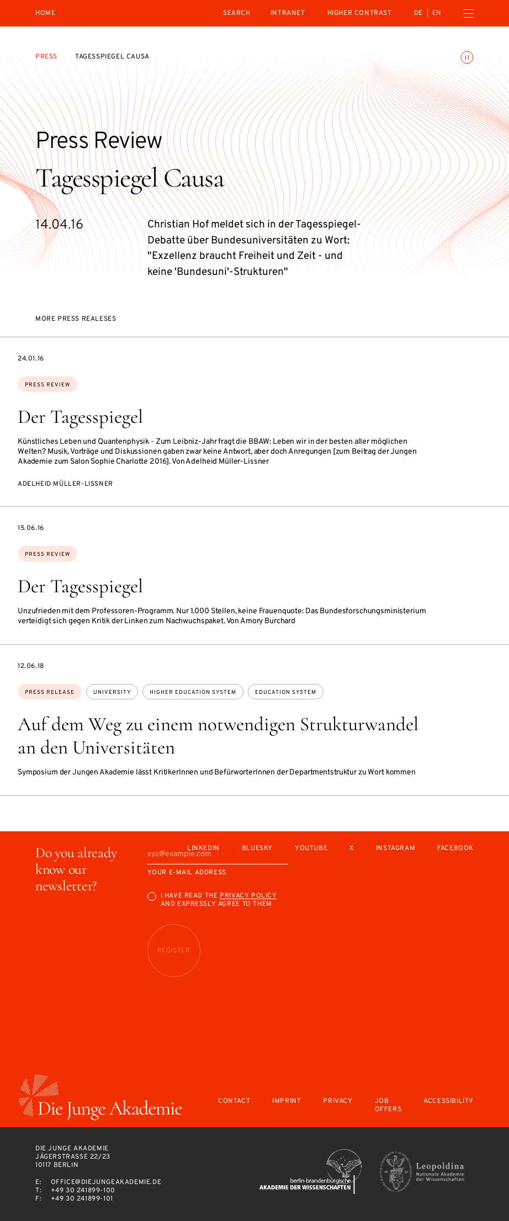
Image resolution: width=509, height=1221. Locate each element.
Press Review (47, 385)
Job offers (388, 1105)
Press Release (50, 692)
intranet (288, 13)
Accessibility (448, 1101)
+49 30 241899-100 (83, 1190)
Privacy (337, 1101)
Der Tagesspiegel (80, 416)
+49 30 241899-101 (82, 1199)
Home (45, 13)
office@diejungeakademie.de (106, 1182)
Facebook (455, 849)
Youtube (311, 849)
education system (285, 692)
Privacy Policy (248, 895)
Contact (234, 1101)
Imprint (286, 1101)
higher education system (193, 692)
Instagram (395, 849)
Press (46, 56)
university (112, 692)
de (418, 13)
